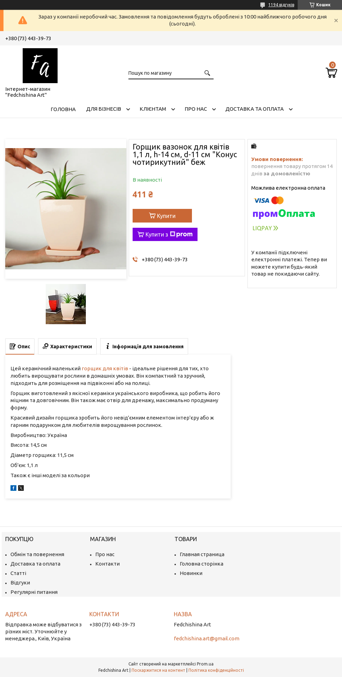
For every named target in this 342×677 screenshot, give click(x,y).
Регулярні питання (34, 592)
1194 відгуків (281, 4)
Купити (166, 216)
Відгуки (20, 582)
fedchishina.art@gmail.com (206, 638)
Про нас (196, 109)
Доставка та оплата (254, 109)
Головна (63, 109)
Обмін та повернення (37, 554)
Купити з (169, 234)
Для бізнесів (103, 109)
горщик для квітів (105, 368)
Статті (18, 573)
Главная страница (202, 554)
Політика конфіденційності (216, 670)
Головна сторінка (201, 564)
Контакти (107, 564)
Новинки (191, 573)
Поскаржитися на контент (158, 670)
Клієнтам (153, 109)
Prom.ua (205, 664)
